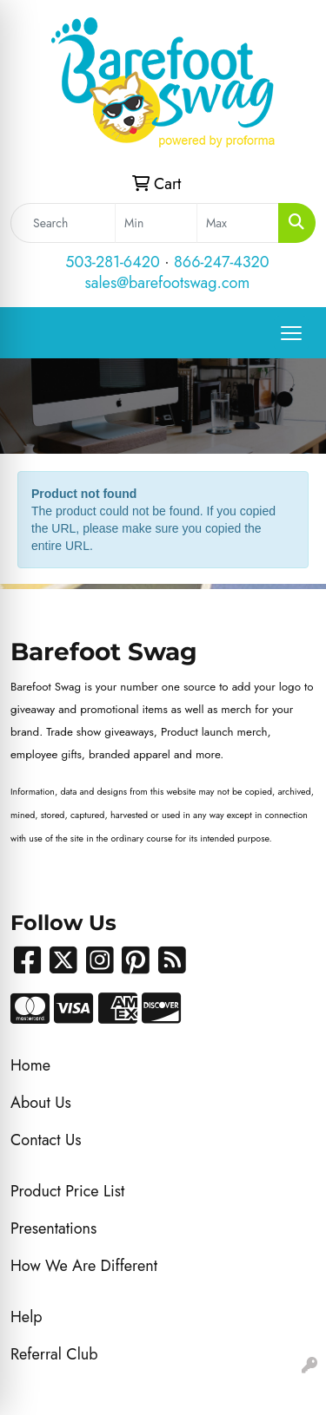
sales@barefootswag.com (167, 283)
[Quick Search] (63, 223)
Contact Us (45, 1140)
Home (30, 1065)
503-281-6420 (112, 262)
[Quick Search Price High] (237, 223)
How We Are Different (83, 1266)
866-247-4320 (221, 262)
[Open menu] (291, 333)
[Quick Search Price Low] (156, 223)
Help (26, 1317)
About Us (40, 1102)
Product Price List (67, 1191)
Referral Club (54, 1354)
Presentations (53, 1228)
